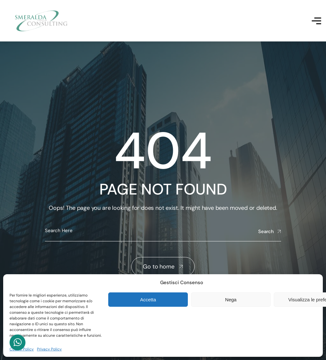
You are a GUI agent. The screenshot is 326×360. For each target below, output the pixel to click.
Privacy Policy (49, 349)
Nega (231, 299)
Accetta (148, 299)
